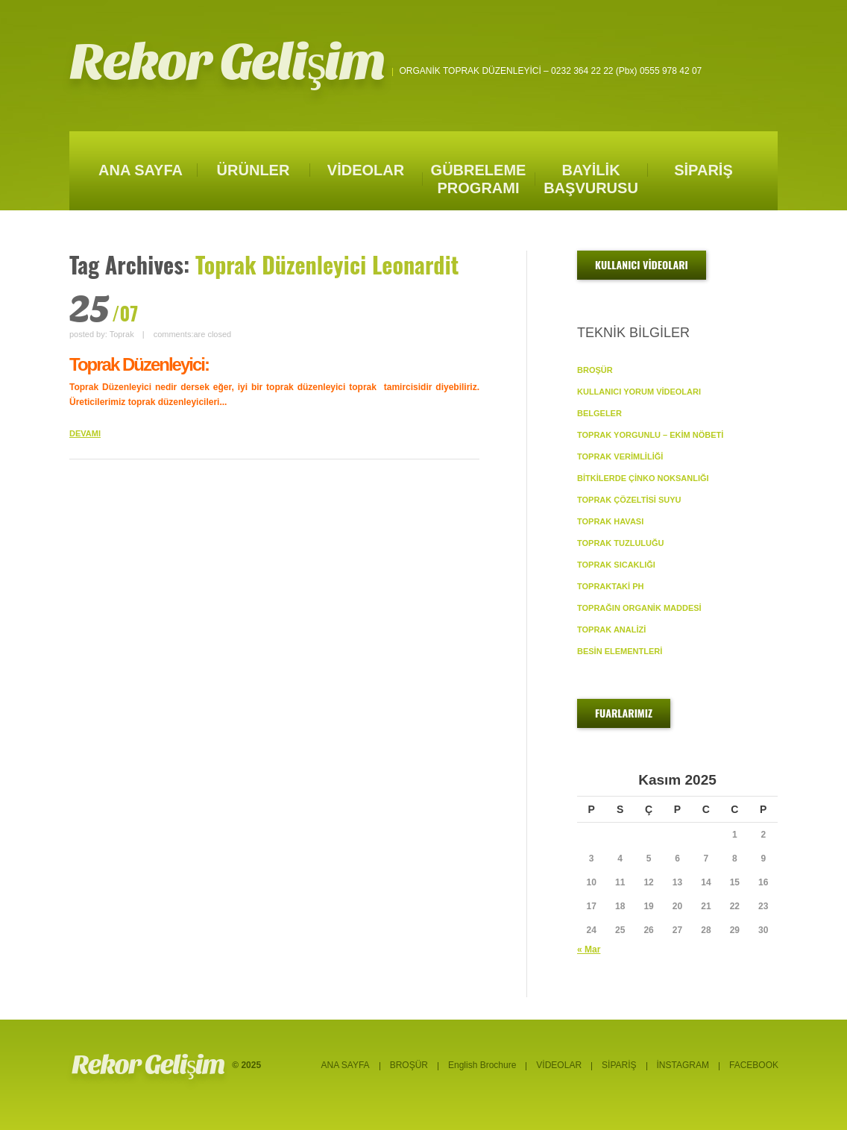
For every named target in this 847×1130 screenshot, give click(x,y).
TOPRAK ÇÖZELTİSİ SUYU (629, 499)
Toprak (122, 334)
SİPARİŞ (703, 170)
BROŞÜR (595, 369)
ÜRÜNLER (253, 170)
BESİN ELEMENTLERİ (619, 651)
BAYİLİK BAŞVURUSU (591, 179)
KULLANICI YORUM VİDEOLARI (639, 391)
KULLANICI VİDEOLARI (641, 264)
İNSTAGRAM (683, 1065)
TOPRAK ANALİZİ (611, 629)
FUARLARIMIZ (623, 713)
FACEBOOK (753, 1065)
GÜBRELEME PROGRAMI (478, 179)
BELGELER (599, 413)
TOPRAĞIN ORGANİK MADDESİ (639, 607)
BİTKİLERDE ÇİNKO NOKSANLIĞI (643, 478)
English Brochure (482, 1065)
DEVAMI (85, 433)
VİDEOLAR (365, 170)
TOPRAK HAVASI (610, 521)
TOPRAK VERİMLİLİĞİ (620, 456)
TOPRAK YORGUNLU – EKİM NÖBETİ (650, 434)
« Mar (588, 949)
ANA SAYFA (140, 170)
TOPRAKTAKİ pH (610, 586)
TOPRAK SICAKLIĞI (616, 564)
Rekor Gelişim (227, 62)
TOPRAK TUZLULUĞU (620, 543)
